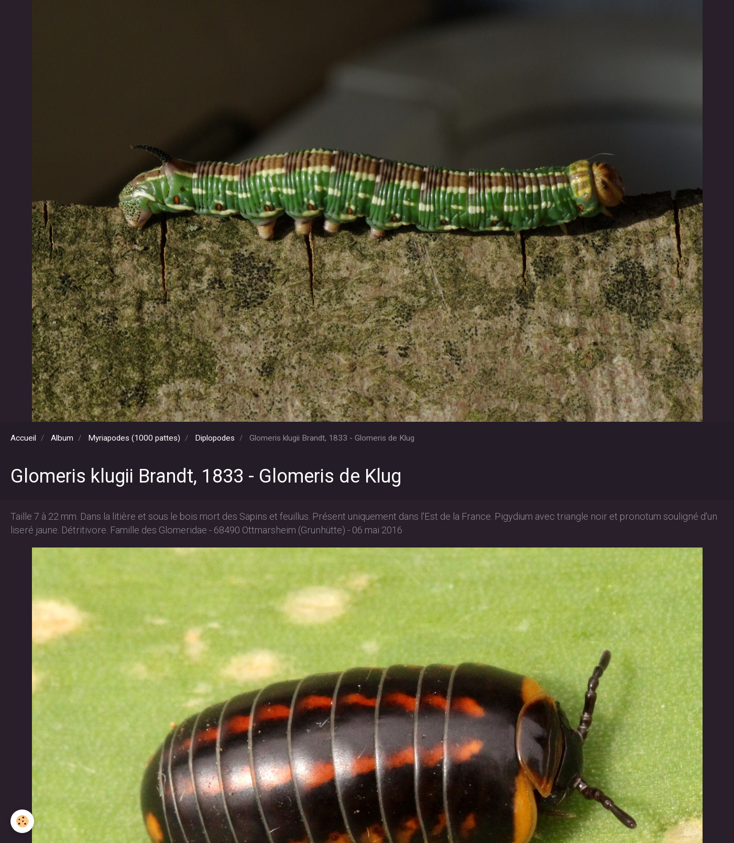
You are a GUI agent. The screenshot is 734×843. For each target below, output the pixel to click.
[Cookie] (22, 821)
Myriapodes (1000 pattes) (134, 438)
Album (62, 438)
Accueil (23, 438)
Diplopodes (215, 438)
